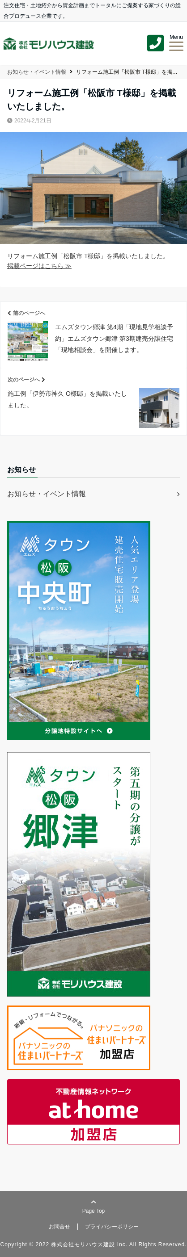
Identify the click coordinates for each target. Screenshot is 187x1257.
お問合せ (59, 1226)
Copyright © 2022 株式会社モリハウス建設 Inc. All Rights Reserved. (93, 1244)
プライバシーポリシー (112, 1226)
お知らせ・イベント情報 (46, 494)
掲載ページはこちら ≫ (39, 265)
